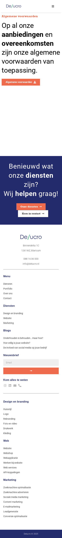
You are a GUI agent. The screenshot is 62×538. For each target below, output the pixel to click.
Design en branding (16, 401)
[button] (53, 6)
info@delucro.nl (31, 263)
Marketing (9, 479)
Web (6, 440)
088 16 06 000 (31, 258)
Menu (6, 276)
